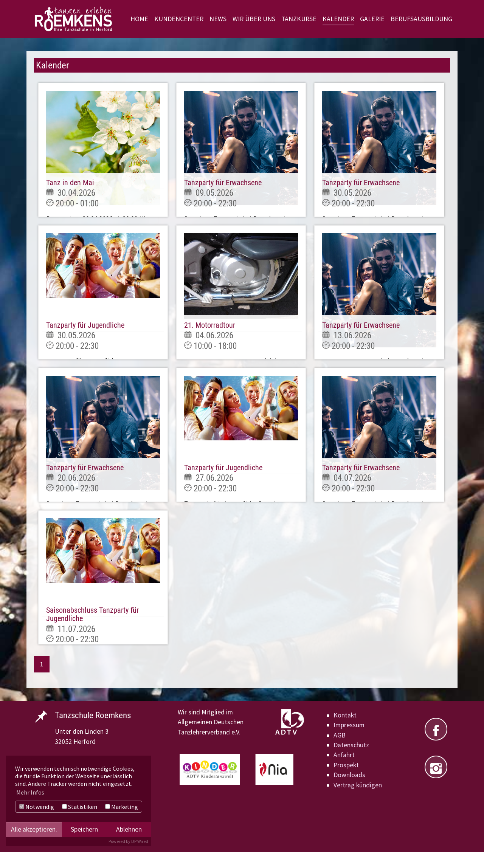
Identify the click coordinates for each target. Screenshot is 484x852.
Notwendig (36, 806)
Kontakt (345, 715)
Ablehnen (129, 829)
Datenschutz (351, 745)
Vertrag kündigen (358, 785)
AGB (340, 735)
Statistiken (79, 806)
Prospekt (346, 765)
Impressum (349, 725)
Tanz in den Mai (70, 182)
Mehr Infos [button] (30, 792)
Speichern (84, 829)
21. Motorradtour (209, 325)
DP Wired (139, 841)
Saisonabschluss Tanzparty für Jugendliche (92, 614)
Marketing (121, 806)
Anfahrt (344, 755)
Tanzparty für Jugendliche (85, 325)
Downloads (349, 775)
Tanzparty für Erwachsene (223, 182)
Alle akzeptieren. (34, 829)
